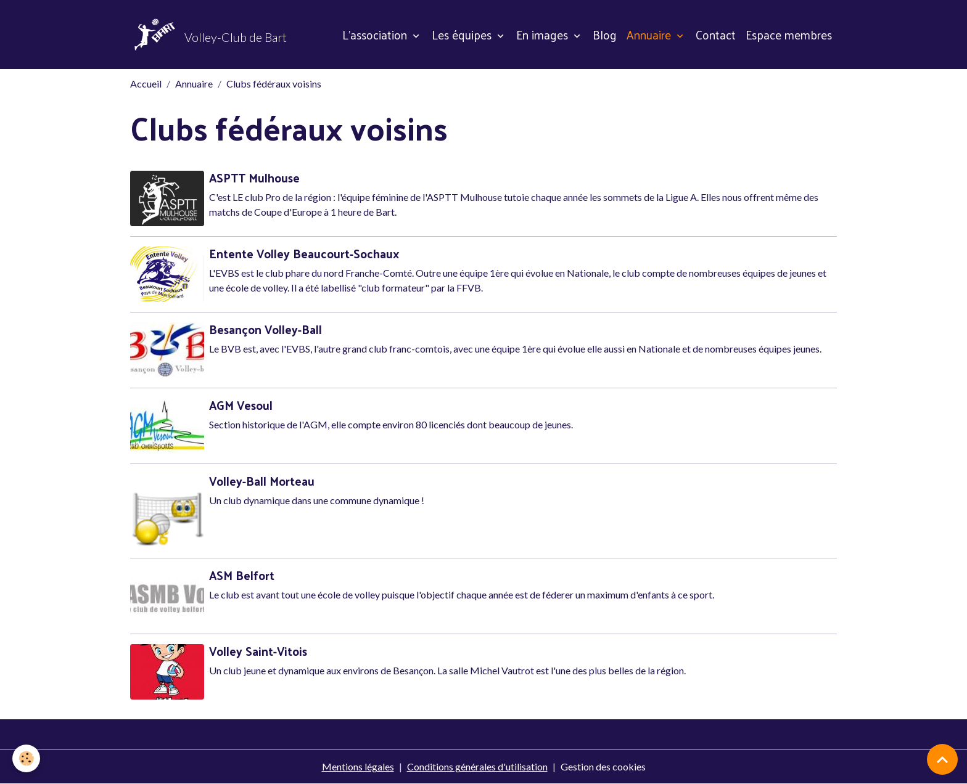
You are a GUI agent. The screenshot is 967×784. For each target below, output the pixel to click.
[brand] (208, 34)
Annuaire (650, 34)
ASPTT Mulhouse (254, 177)
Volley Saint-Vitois (258, 650)
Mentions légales (358, 766)
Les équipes (463, 34)
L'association (376, 34)
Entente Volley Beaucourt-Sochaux (304, 253)
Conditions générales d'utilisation (477, 766)
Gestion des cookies (603, 766)
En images (543, 34)
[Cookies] (26, 758)
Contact (716, 34)
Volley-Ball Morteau (262, 480)
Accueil (146, 83)
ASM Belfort (241, 575)
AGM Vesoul (241, 404)
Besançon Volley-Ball (265, 329)
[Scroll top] (942, 759)
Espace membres (789, 34)
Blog (605, 34)
